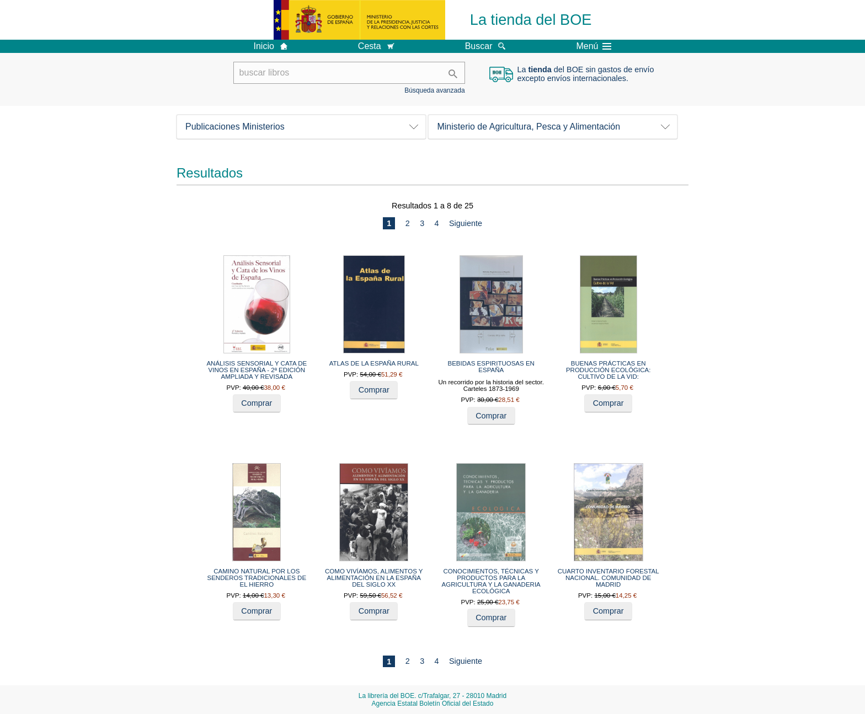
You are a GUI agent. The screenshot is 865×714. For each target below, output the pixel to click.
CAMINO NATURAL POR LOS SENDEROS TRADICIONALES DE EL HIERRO (257, 578)
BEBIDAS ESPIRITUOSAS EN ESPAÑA (491, 366)
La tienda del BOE (531, 19)
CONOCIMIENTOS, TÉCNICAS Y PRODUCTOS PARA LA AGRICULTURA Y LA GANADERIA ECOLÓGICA (491, 581)
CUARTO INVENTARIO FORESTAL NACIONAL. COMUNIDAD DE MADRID (608, 578)
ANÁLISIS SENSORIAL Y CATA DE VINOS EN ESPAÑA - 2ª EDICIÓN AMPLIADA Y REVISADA (256, 370)
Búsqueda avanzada (434, 90)
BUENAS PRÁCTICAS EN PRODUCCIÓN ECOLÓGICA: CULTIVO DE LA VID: (608, 370)
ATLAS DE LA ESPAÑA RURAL (374, 363)
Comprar (256, 403)
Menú (593, 46)
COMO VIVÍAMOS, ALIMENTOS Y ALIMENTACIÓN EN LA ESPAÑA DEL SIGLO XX (374, 578)
